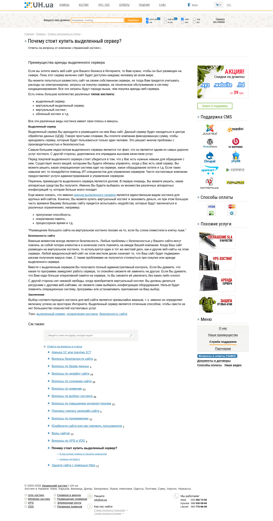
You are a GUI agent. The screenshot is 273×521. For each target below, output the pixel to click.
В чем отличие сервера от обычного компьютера (83, 454)
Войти (195, 5)
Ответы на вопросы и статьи (64, 346)
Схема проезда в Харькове (109, 510)
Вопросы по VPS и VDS (68, 440)
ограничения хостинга (82, 314)
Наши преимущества (223, 335)
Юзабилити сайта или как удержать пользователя (87, 425)
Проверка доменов (69, 506)
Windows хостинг (39, 498)
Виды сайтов (61, 433)
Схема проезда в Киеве (107, 513)
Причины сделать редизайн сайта (75, 410)
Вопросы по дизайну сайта (70, 373)
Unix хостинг (36, 495)
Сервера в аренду (69, 495)
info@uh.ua (100, 499)
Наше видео (233, 365)
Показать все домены (219, 20)
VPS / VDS (104, 4)
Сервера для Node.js (70, 459)
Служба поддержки (223, 341)
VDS (31, 506)
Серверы (124, 4)
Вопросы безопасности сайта (72, 358)
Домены (64, 4)
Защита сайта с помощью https (73, 465)
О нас (162, 4)
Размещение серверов (72, 498)
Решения (144, 4)
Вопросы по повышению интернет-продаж (81, 403)
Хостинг (84, 4)
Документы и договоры (214, 360)
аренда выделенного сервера (95, 195)
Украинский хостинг (55, 485)
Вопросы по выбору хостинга (72, 396)
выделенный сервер (50, 314)
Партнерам (223, 348)
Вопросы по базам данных (70, 366)
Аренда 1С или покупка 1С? (71, 352)
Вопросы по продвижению (70, 418)
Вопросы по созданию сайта (72, 381)
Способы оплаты (209, 365)
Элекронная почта (69, 502)
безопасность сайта (113, 314)
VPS (31, 502)
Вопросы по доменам (67, 388)
